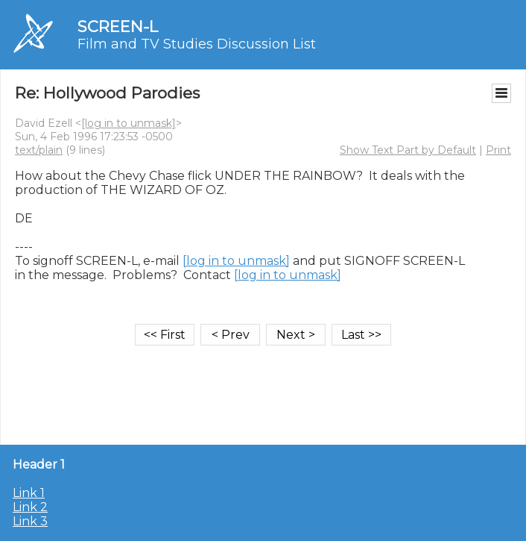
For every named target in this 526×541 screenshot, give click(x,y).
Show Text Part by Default (408, 150)
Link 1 (29, 493)
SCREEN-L (117, 26)
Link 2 (30, 507)
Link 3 (30, 521)
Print (498, 150)
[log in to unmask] (128, 123)
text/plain (39, 150)
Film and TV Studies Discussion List (196, 44)
